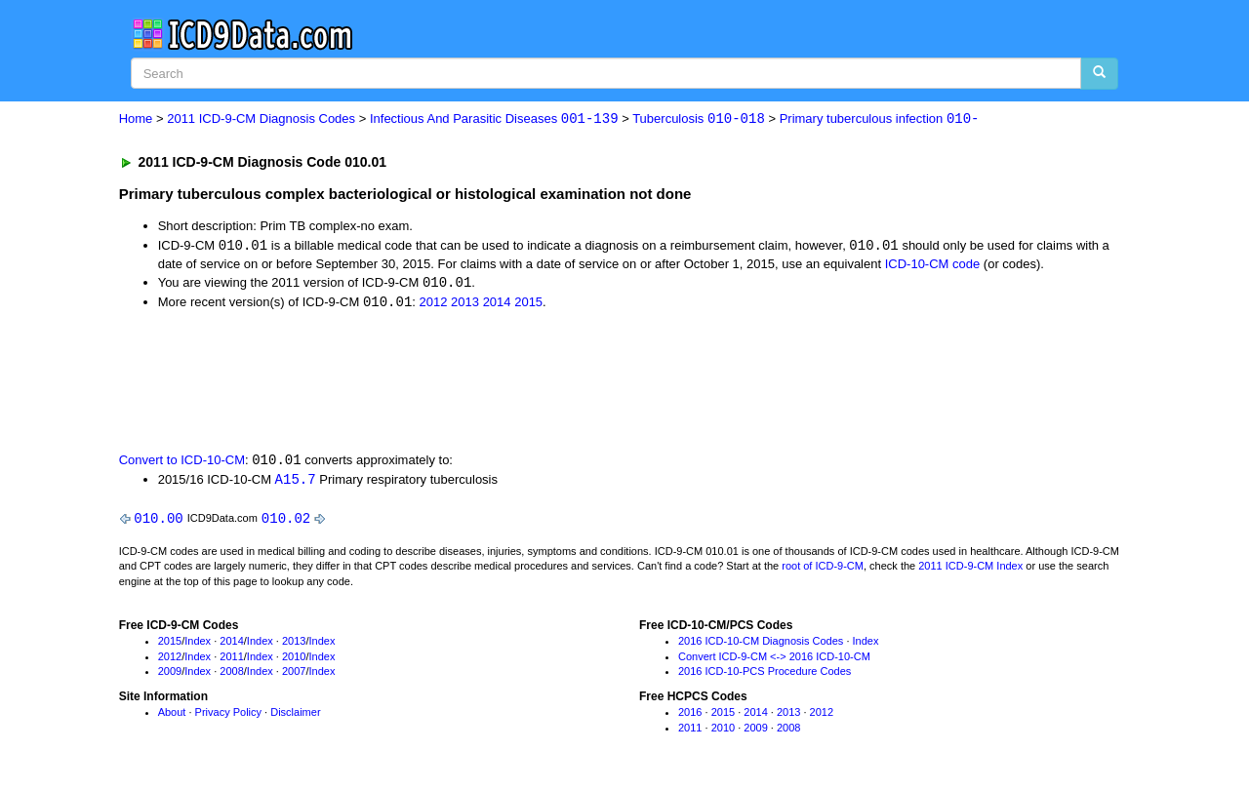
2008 (231, 675)
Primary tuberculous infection (880, 119)
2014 (497, 304)
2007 (293, 675)
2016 (690, 716)
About (172, 716)
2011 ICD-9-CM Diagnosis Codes (261, 119)
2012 (434, 304)
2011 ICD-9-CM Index (970, 569)
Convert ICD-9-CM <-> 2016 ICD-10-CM (774, 660)
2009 (169, 675)
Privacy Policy (228, 716)
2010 (293, 660)
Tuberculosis (698, 119)
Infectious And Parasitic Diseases (494, 119)
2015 (528, 304)
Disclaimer (295, 716)
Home (136, 119)
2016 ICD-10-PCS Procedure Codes (764, 675)
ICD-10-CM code (933, 264)
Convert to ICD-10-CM (182, 462)
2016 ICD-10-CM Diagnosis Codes (760, 645)
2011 (231, 660)
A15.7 (295, 481)
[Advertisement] (467, 381)
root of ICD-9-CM (823, 569)
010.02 (286, 521)
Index (197, 645)
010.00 (158, 521)
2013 (465, 304)
